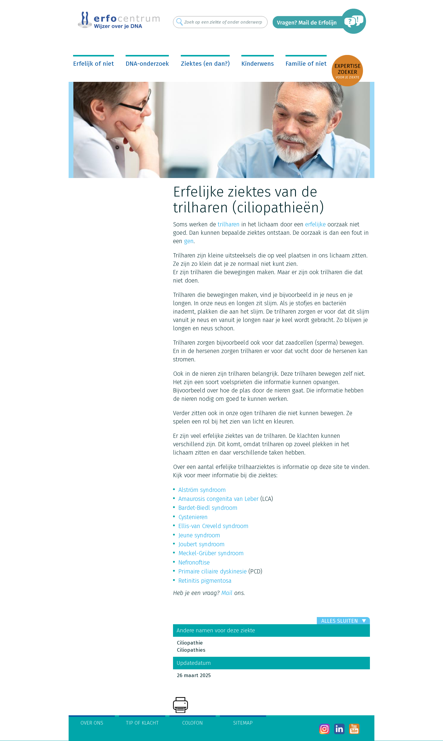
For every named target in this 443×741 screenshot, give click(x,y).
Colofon (192, 723)
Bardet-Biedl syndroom (207, 507)
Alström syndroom (202, 489)
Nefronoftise (194, 562)
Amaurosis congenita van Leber (218, 498)
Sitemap (243, 723)
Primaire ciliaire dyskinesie (212, 571)
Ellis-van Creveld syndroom (213, 526)
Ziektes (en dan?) (205, 63)
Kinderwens (257, 63)
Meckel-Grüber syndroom (211, 553)
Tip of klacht (142, 723)
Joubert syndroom (201, 544)
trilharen (229, 224)
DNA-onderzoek (147, 63)
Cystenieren (193, 517)
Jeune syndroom (199, 535)
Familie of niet (306, 63)
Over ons (92, 723)
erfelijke (315, 224)
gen (189, 241)
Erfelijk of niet (93, 63)
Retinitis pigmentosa (204, 580)
